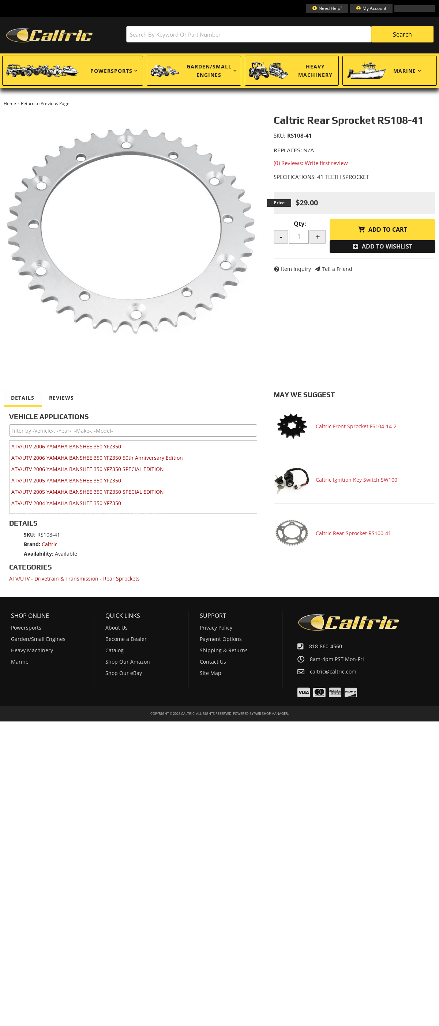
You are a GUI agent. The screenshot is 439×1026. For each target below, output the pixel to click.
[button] (280, 34)
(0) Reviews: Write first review (311, 163)
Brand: (32, 544)
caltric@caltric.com (333, 671)
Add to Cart (387, 229)
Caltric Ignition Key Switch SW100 (356, 479)
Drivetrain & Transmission (66, 578)
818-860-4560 (325, 646)
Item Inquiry (296, 268)
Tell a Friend (337, 268)
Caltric (49, 544)
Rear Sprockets (121, 578)
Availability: (38, 553)
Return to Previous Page (45, 103)
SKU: (279, 135)
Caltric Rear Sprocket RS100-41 (353, 533)
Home (10, 103)
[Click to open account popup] (371, 8)
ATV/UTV (19, 578)
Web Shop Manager (271, 713)
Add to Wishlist (387, 246)
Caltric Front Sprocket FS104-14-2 (356, 426)
